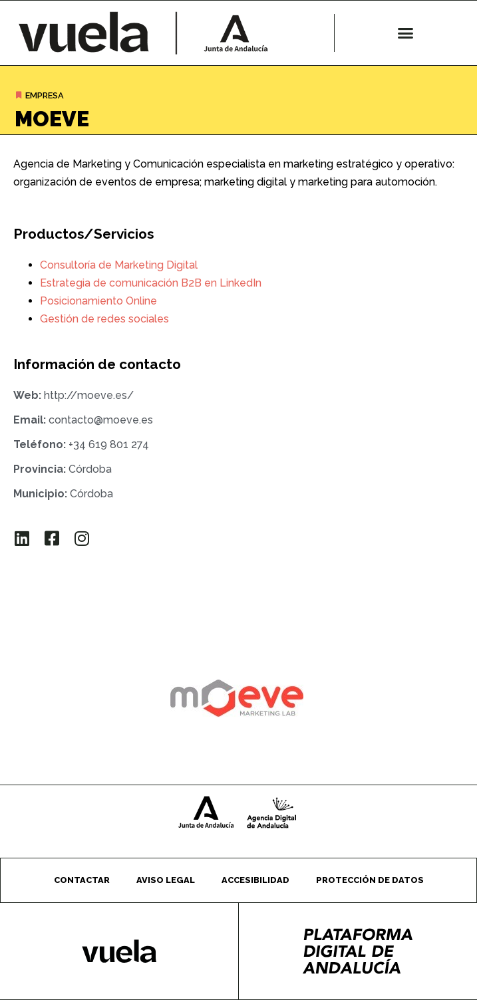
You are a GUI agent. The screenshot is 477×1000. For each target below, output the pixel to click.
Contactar (82, 880)
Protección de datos (370, 880)
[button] (405, 33)
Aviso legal (165, 880)
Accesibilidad (255, 880)
